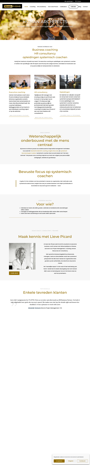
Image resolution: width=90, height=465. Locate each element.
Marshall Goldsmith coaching (39, 151)
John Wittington (52, 430)
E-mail (68, 447)
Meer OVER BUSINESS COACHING (19, 115)
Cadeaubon (63, 7)
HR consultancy (41, 7)
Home (26, 7)
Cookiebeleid (51, 463)
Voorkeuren (82, 461)
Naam (67, 451)
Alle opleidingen (68, 1)
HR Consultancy (33, 431)
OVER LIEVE (14, 273)
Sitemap (32, 463)
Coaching (32, 7)
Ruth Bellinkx (51, 432)
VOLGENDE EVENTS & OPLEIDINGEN (70, 115)
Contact (85, 7)
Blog (80, 7)
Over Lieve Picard (53, 7)
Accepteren (59, 461)
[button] (23, 322)
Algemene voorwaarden (41, 463)
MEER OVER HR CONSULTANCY (43, 117)
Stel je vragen (45, 387)
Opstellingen (51, 434)
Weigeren (70, 461)
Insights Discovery (53, 151)
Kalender (73, 7)
